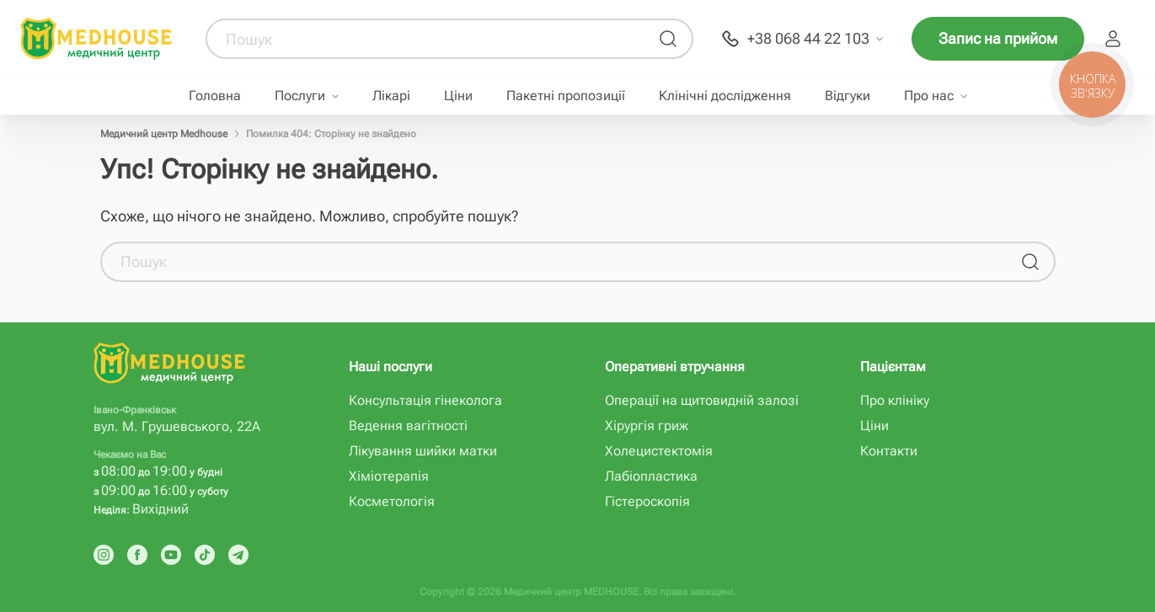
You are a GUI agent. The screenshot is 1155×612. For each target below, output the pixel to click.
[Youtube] (171, 555)
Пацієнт (1113, 39)
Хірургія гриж (646, 426)
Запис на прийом (997, 38)
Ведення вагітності (408, 426)
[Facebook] (137, 555)
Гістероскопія (647, 501)
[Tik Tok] (205, 555)
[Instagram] (104, 555)
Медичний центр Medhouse (163, 134)
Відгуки (847, 96)
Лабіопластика (651, 476)
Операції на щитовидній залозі (702, 400)
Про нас (929, 96)
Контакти (888, 451)
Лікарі (391, 96)
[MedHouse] (96, 37)
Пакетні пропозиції (565, 96)
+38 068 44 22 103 (808, 38)
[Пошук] (668, 39)
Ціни (458, 96)
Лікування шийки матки (423, 451)
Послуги (300, 96)
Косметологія (392, 501)
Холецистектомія (659, 451)
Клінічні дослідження (725, 96)
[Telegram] (238, 555)
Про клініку (894, 400)
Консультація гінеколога (425, 400)
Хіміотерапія (389, 476)
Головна (215, 96)
